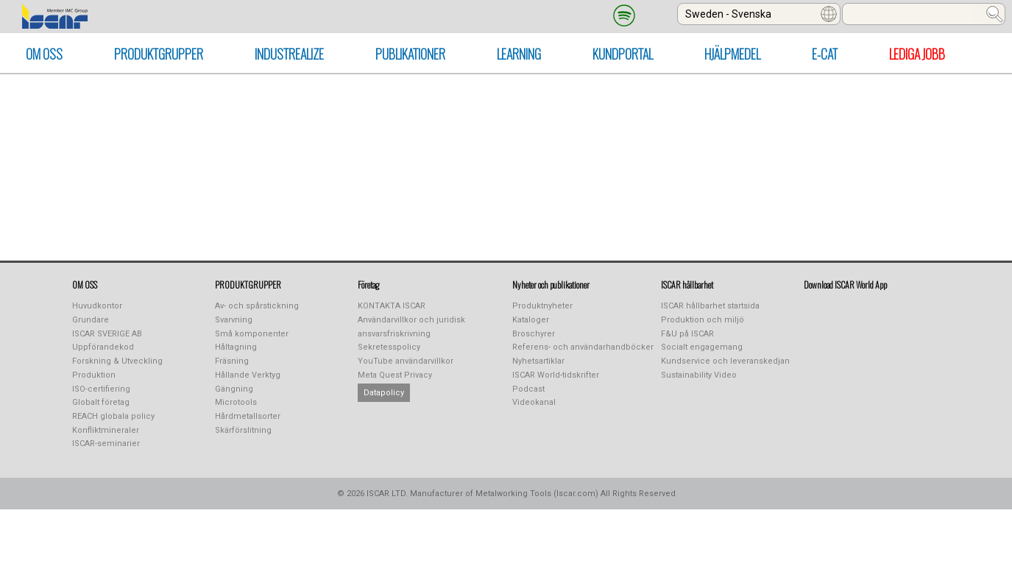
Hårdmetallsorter (247, 416)
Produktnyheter (542, 306)
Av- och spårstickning (257, 306)
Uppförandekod (103, 347)
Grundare (90, 320)
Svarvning (233, 320)
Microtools (236, 402)
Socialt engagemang (702, 347)
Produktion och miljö (702, 320)
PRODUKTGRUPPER (158, 53)
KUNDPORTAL (622, 53)
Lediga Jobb (917, 53)
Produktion (94, 375)
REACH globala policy (113, 416)
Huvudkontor (97, 306)
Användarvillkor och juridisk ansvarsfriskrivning (411, 327)
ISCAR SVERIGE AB (107, 334)
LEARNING (519, 53)
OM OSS (44, 53)
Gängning (234, 389)
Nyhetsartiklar (538, 361)
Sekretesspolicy (389, 347)
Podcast (528, 389)
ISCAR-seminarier (106, 443)
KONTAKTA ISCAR (391, 306)
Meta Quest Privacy (395, 375)
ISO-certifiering (101, 389)
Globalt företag (101, 402)
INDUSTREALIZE (289, 53)
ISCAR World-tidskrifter (555, 375)
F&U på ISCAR (687, 334)
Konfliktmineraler (105, 430)
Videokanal (534, 402)
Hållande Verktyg (247, 375)
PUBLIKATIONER (410, 53)
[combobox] (759, 14)
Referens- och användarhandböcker (583, 347)
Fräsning (232, 361)
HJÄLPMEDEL (732, 53)
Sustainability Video (699, 375)
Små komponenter (252, 334)
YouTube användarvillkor (405, 361)
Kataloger (530, 320)
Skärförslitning (243, 430)
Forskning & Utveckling (117, 361)
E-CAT (825, 53)
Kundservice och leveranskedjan (725, 361)
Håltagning (236, 347)
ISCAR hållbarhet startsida (710, 306)
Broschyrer (533, 334)
